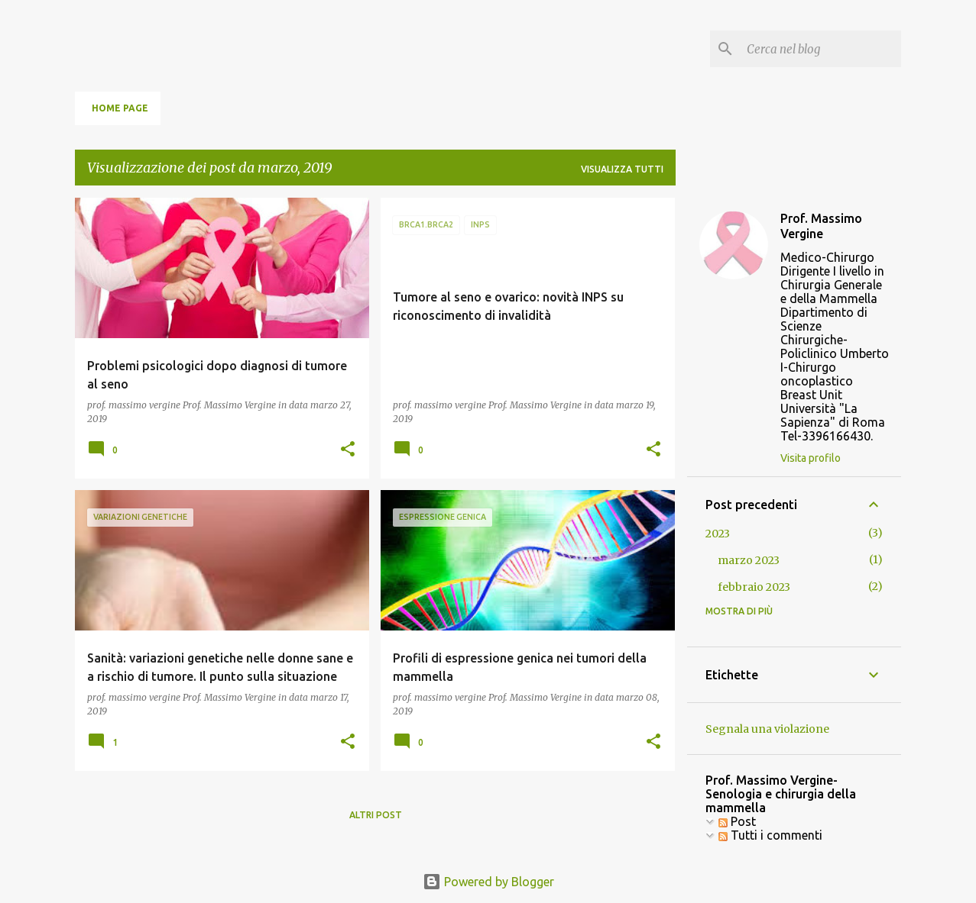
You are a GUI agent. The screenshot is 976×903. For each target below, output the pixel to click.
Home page (120, 108)
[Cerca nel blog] (821, 49)
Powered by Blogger (488, 881)
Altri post (375, 815)
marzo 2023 (749, 560)
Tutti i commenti (770, 835)
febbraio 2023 (754, 587)
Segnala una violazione (767, 729)
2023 (717, 533)
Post (737, 821)
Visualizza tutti (622, 169)
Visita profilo (810, 458)
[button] (348, 450)
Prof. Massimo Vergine (821, 225)
